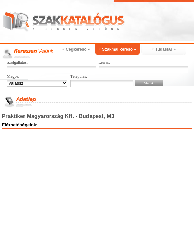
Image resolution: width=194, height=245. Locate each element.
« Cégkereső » (76, 49)
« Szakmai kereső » (117, 49)
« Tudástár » (164, 49)
